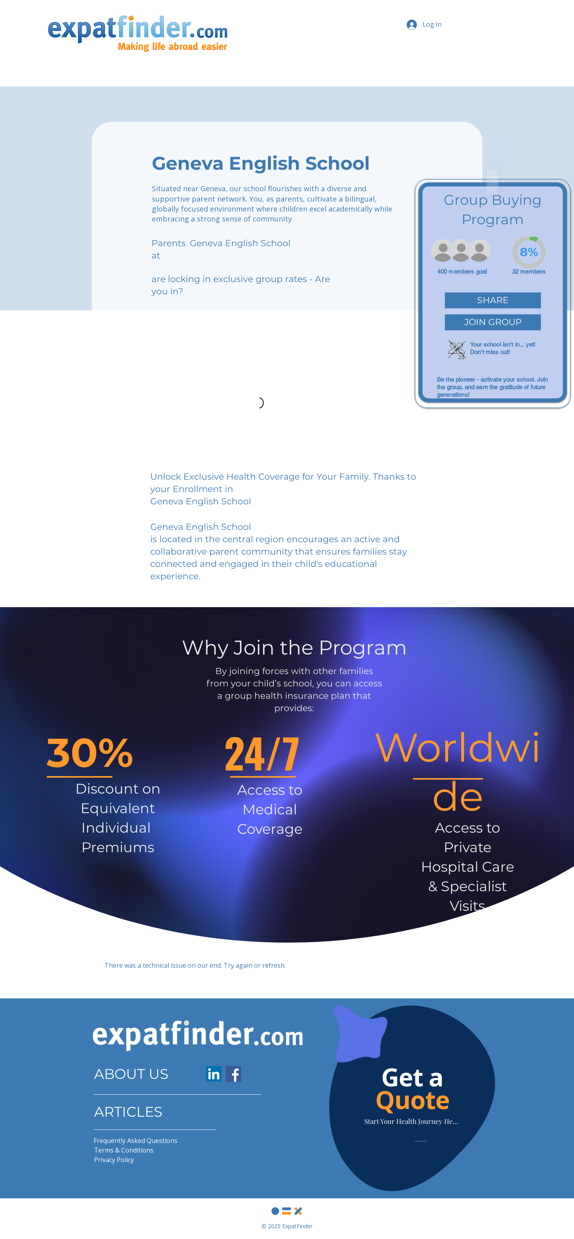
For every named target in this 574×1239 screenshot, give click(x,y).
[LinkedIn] (214, 1074)
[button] (493, 300)
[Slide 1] (417, 1177)
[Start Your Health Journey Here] (412, 1121)
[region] (492, 293)
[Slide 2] (423, 1177)
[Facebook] (233, 1074)
